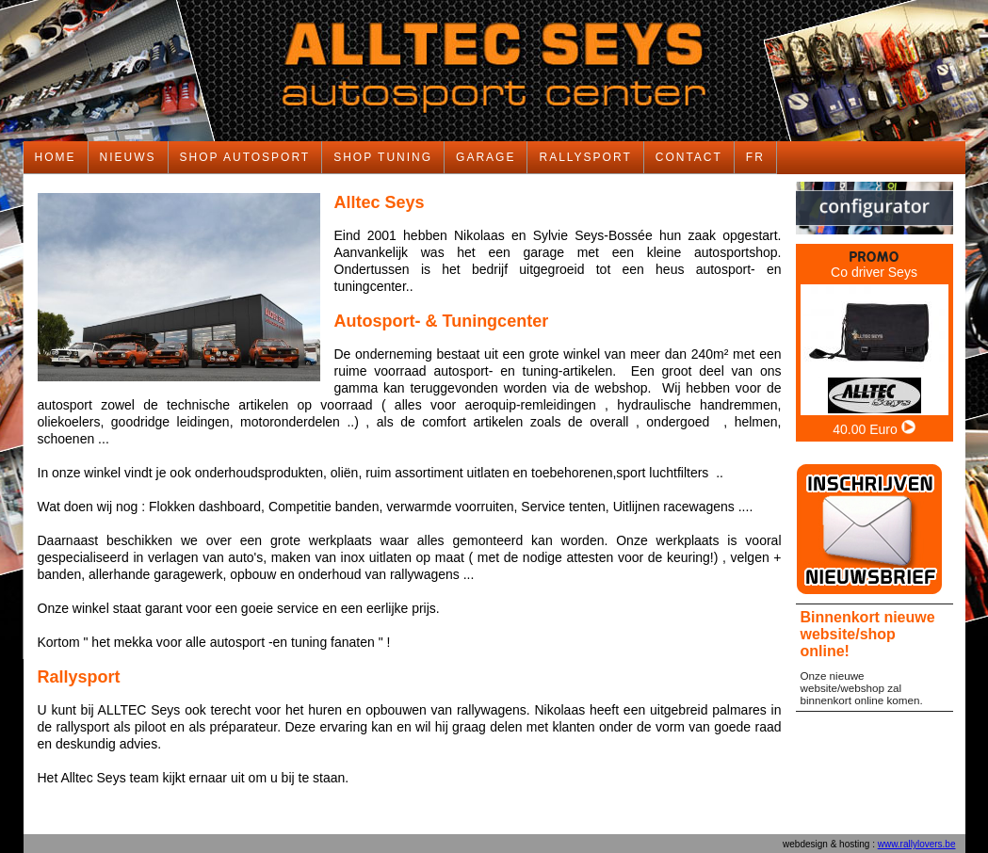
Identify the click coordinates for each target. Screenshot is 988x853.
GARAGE (485, 157)
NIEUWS (128, 157)
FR (755, 157)
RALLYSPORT (585, 157)
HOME (55, 157)
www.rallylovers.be (917, 844)
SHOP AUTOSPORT (245, 157)
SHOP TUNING (382, 157)
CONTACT (689, 157)
